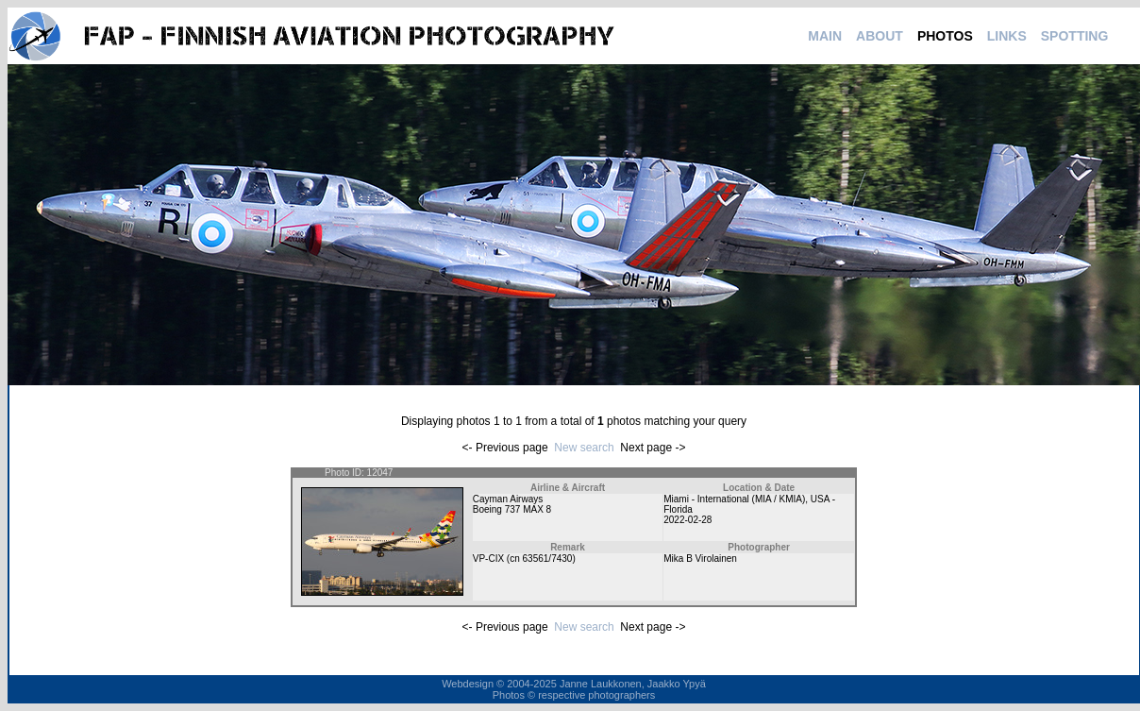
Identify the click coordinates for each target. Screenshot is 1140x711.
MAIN (825, 35)
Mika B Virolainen (700, 558)
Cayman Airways (508, 499)
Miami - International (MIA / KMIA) (734, 499)
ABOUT (879, 35)
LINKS (1007, 35)
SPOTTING (1075, 35)
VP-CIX (488, 558)
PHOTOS (945, 35)
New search (583, 447)
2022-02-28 (687, 520)
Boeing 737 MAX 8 (512, 509)
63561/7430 (548, 558)
